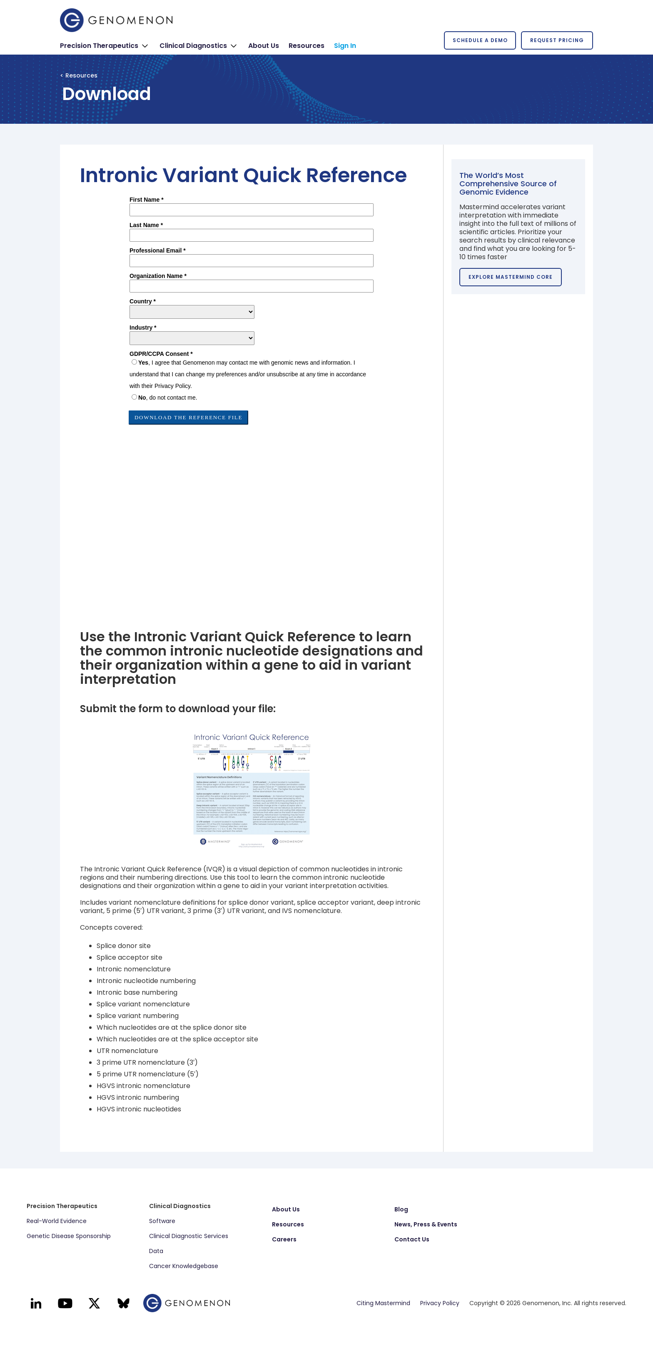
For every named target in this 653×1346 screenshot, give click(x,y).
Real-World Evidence (57, 1221)
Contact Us (411, 1239)
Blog (401, 1209)
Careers (284, 1239)
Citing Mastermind (383, 1303)
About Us (286, 1209)
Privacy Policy (439, 1303)
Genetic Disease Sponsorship (69, 1236)
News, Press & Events (425, 1224)
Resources (288, 1224)
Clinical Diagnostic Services (188, 1236)
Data (156, 1251)
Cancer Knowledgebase (183, 1266)
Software (162, 1221)
